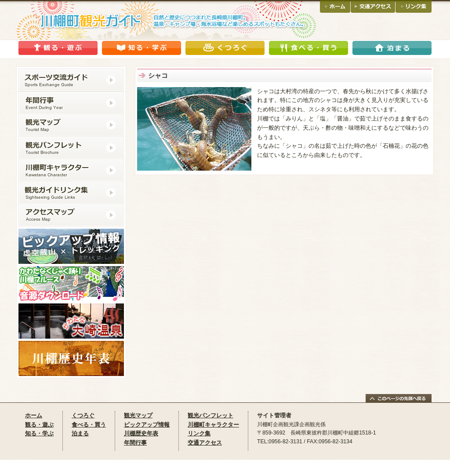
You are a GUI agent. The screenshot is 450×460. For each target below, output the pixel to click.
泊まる (80, 433)
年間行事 (135, 442)
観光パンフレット (210, 415)
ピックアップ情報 (147, 424)
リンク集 (199, 433)
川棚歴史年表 (141, 433)
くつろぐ (83, 415)
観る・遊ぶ (39, 424)
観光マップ (138, 415)
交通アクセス (205, 442)
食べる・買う (89, 424)
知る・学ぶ (39, 433)
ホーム (33, 415)
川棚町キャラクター (213, 424)
